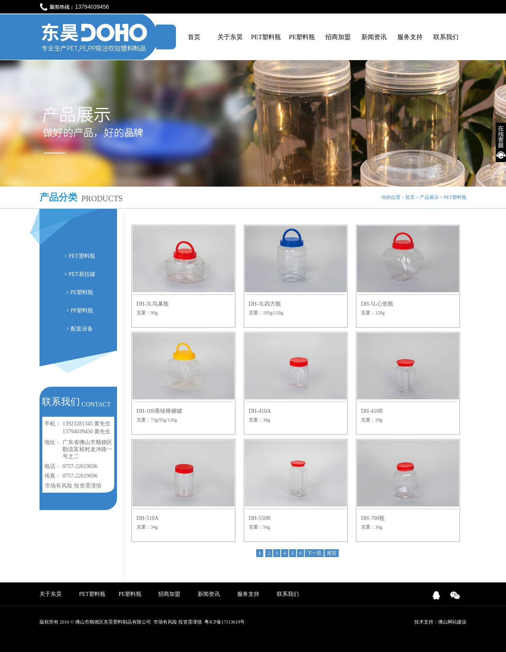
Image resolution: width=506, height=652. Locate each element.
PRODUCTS (102, 198)
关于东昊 (230, 37)
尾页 (331, 553)
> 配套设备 (79, 329)
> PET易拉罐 (79, 274)
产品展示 (429, 197)
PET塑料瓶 (266, 37)
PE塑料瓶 (302, 37)
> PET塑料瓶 (79, 256)
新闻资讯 (374, 37)
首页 (194, 37)
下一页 (314, 553)
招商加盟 (338, 37)
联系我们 (446, 37)
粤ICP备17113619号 (224, 622)
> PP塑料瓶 (79, 311)
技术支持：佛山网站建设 (440, 622)
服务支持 (410, 37)
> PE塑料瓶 (80, 292)
